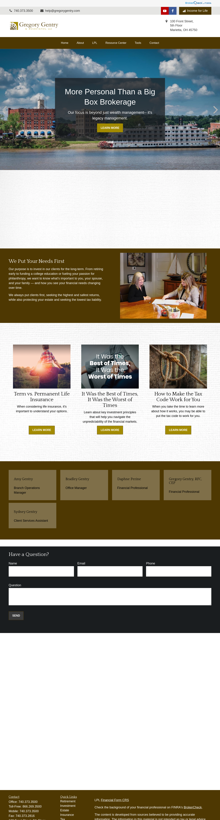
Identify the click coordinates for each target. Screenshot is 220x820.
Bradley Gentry (77, 479)
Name (13, 563)
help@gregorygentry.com (60, 10)
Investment (68, 806)
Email (81, 563)
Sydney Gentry (25, 512)
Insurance (67, 815)
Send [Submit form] (16, 615)
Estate (64, 810)
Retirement (68, 801)
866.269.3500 (32, 806)
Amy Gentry (23, 479)
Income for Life (195, 10)
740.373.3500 (28, 802)
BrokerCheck (193, 807)
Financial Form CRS (115, 800)
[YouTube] (165, 11)
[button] (65, 43)
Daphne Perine (129, 479)
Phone (150, 563)
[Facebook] (173, 11)
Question (15, 585)
